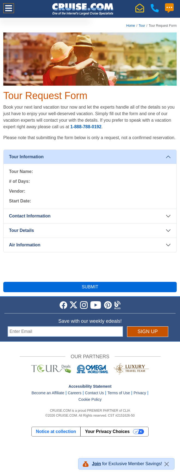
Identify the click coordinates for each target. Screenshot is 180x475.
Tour (142, 26)
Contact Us (94, 393)
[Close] (166, 464)
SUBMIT (90, 287)
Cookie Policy (90, 399)
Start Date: (20, 201)
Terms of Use (118, 393)
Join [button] (96, 463)
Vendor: (17, 191)
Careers (74, 393)
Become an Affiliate (48, 393)
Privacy (140, 393)
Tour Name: (21, 171)
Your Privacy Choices (107, 431)
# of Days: (19, 181)
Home (130, 26)
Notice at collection (56, 431)
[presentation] (90, 267)
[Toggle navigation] (8, 8)
